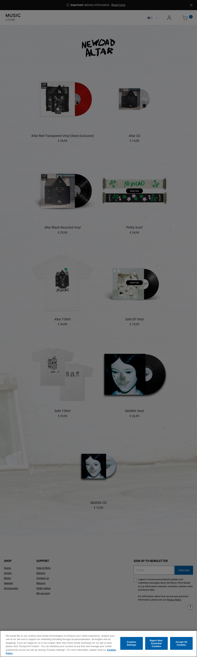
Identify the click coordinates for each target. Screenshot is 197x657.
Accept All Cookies (181, 644)
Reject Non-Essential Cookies (156, 644)
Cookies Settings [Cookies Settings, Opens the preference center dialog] (131, 644)
